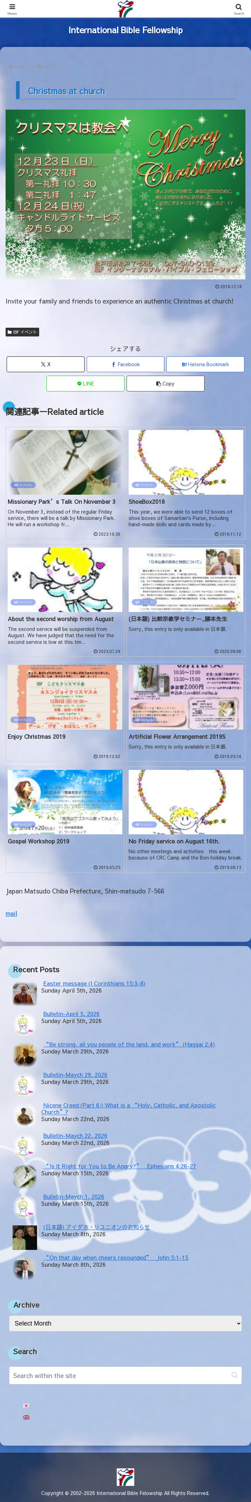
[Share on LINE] (85, 383)
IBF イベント (22, 332)
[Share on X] (46, 364)
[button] (166, 383)
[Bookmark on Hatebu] (205, 364)
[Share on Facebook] (126, 364)
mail (11, 913)
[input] (125, 1375)
